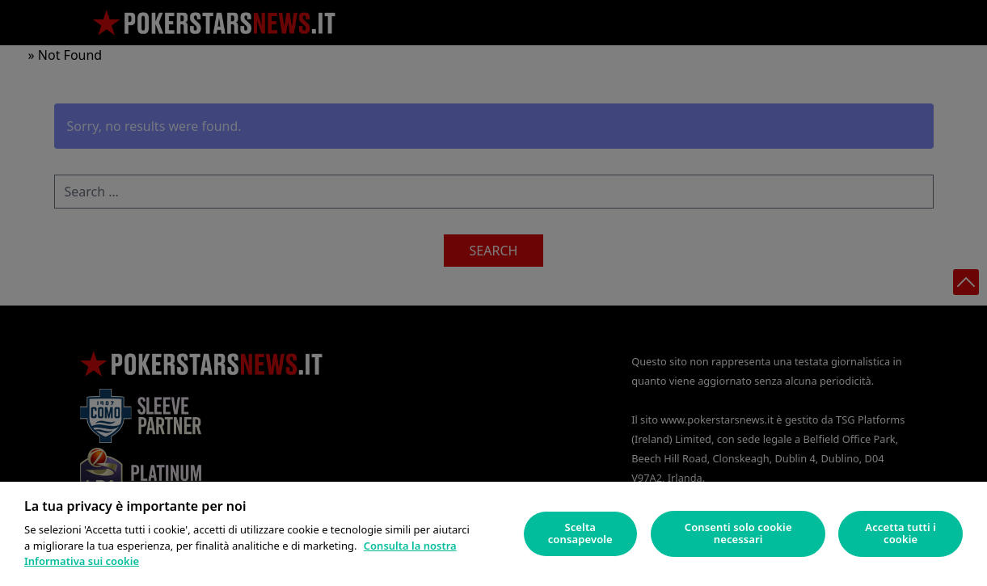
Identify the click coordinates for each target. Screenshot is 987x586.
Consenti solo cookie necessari (738, 533)
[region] (493, 534)
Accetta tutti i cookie (900, 533)
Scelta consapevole (580, 533)
